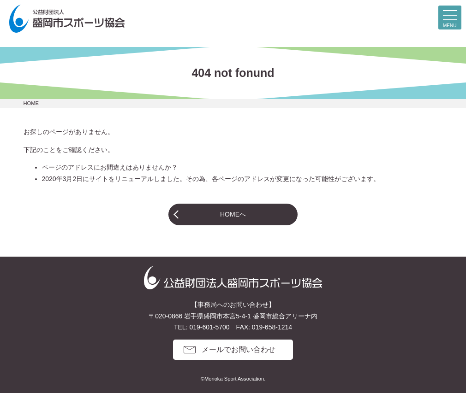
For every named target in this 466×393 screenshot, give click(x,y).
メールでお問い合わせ (238, 349)
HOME (31, 103)
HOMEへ (233, 214)
